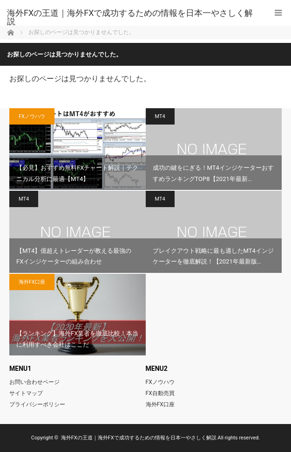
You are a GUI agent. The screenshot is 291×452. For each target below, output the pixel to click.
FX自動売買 (160, 393)
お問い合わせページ (34, 382)
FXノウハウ (32, 116)
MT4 (160, 116)
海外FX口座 (32, 282)
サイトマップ (26, 393)
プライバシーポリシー (37, 404)
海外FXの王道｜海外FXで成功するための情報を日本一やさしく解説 (130, 17)
